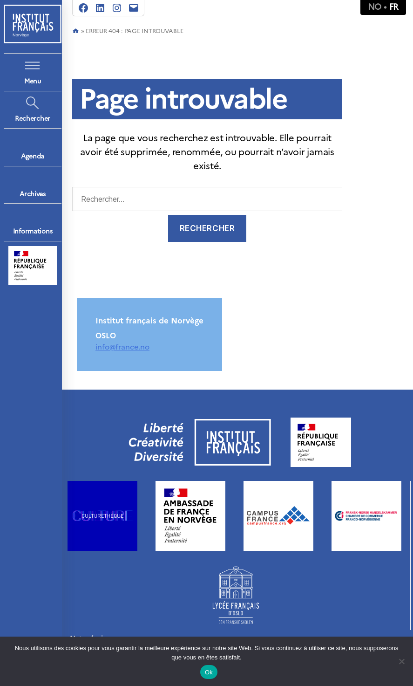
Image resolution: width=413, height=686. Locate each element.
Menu (32, 81)
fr (394, 6)
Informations (33, 231)
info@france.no (122, 346)
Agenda (32, 156)
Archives (33, 194)
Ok (209, 672)
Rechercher (32, 118)
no (374, 6)
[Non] (401, 661)
